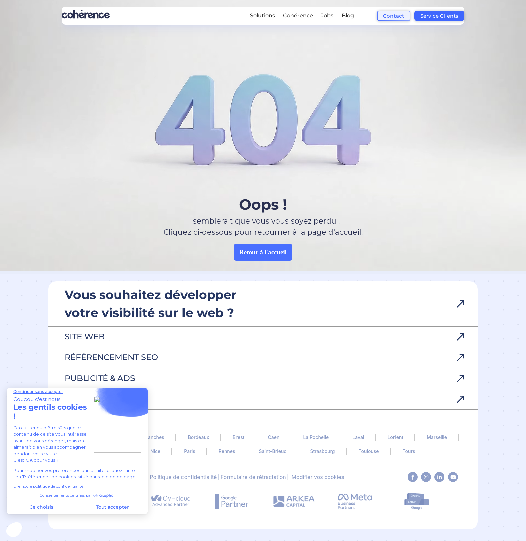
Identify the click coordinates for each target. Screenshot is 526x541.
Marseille (437, 437)
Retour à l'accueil (263, 252)
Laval (358, 437)
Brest (239, 437)
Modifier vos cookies (318, 477)
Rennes (227, 451)
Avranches (152, 437)
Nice (155, 451)
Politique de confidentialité (183, 477)
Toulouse (368, 451)
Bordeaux (198, 437)
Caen (274, 437)
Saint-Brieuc (273, 451)
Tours (409, 451)
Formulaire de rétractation (253, 477)
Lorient (395, 437)
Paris (189, 451)
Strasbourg (322, 451)
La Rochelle (316, 437)
